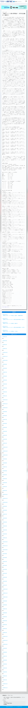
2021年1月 (5, 585)
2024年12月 (5, 399)
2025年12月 (5, 352)
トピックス (5, 702)
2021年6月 (5, 565)
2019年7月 (5, 656)
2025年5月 (5, 380)
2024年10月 (5, 407)
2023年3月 (5, 482)
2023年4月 (5, 478)
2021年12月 (5, 541)
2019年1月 (5, 679)
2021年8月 (5, 557)
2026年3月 (5, 340)
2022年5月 (5, 522)
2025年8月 (5, 368)
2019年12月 (5, 636)
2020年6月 (5, 612)
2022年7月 (5, 514)
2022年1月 (5, 537)
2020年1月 (5, 632)
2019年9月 (5, 648)
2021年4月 (5, 573)
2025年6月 (5, 376)
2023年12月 (5, 447)
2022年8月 (5, 510)
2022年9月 (5, 506)
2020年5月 (5, 616)
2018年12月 (5, 683)
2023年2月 (5, 486)
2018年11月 (5, 687)
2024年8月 (5, 415)
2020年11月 (5, 593)
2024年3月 (5, 435)
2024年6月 (5, 423)
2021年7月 (5, 561)
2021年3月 (5, 577)
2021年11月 (5, 545)
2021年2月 (5, 581)
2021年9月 (5, 553)
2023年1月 (5, 490)
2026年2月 (5, 344)
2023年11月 (5, 451)
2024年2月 (5, 439)
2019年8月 (5, 652)
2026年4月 (5, 336)
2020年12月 (5, 589)
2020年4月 (5, 620)
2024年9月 (5, 411)
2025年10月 (5, 360)
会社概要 (5, 704)
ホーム (5, 701)
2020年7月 (5, 608)
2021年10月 (5, 549)
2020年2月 (5, 628)
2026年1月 (5, 348)
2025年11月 (5, 356)
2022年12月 (5, 494)
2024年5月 (5, 427)
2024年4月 (5, 431)
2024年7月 (5, 419)
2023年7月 (5, 466)
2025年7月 (5, 372)
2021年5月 (5, 569)
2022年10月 (5, 502)
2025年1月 (5, 395)
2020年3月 (5, 624)
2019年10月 (5, 644)
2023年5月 (5, 474)
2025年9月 (5, 364)
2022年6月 (5, 518)
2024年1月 (5, 443)
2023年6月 (5, 470)
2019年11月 (5, 640)
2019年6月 (5, 660)
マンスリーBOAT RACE (8, 703)
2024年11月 (5, 403)
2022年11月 (5, 498)
